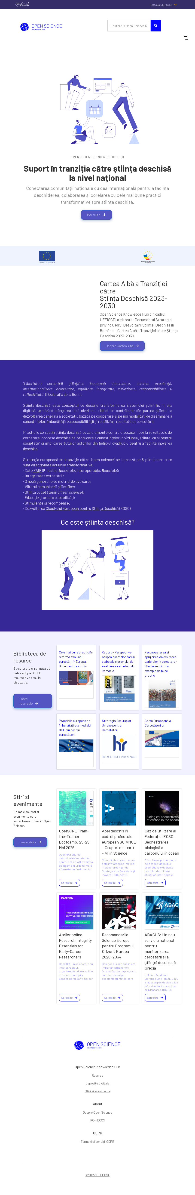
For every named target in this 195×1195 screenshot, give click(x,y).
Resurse (97, 1075)
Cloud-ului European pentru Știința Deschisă (82, 508)
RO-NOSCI (97, 1120)
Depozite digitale (97, 1083)
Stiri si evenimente (97, 1091)
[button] (165, 4)
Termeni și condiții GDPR (97, 1141)
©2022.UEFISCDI (97, 1175)
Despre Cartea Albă (122, 346)
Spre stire (69, 882)
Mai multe (96, 215)
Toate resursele (28, 701)
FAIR (37, 470)
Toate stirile (30, 842)
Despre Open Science (97, 1112)
